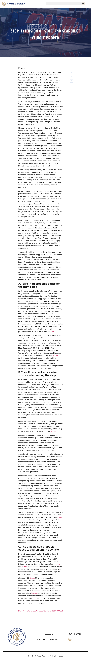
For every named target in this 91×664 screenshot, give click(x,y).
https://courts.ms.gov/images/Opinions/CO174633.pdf (40, 611)
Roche (32, 578)
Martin (53, 331)
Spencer (34, 593)
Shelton (57, 564)
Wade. (24, 566)
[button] (64, 3)
